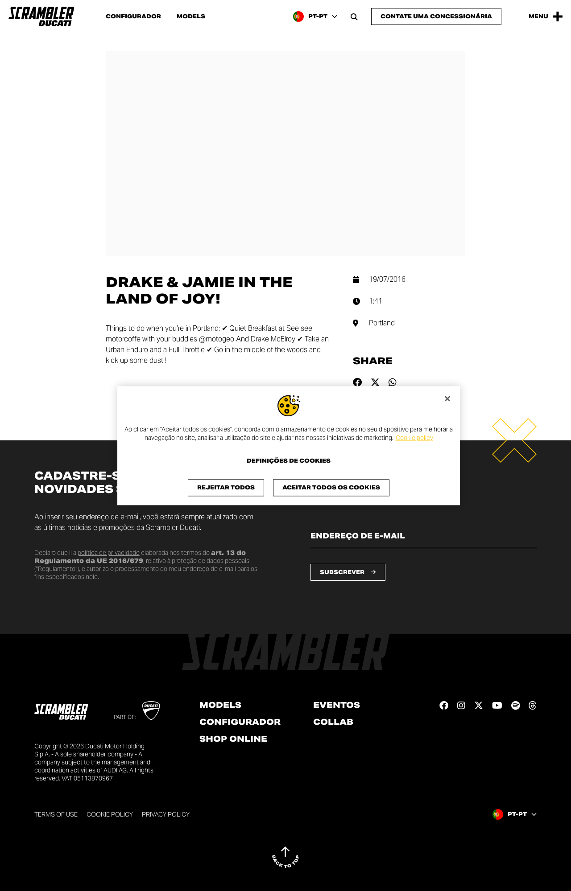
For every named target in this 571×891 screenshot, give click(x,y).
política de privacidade (109, 553)
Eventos (336, 705)
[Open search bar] (354, 16)
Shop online (233, 739)
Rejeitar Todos (226, 487)
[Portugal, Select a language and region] (315, 16)
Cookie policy (414, 438)
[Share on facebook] (357, 382)
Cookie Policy (110, 814)
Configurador (133, 16)
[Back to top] (285, 857)
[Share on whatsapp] (393, 382)
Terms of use (56, 814)
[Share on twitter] (375, 382)
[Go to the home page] (41, 16)
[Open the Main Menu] (546, 16)
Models (191, 16)
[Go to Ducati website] (151, 710)
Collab (333, 722)
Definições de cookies (289, 461)
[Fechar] (447, 398)
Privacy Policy (166, 814)
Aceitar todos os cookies (331, 487)
